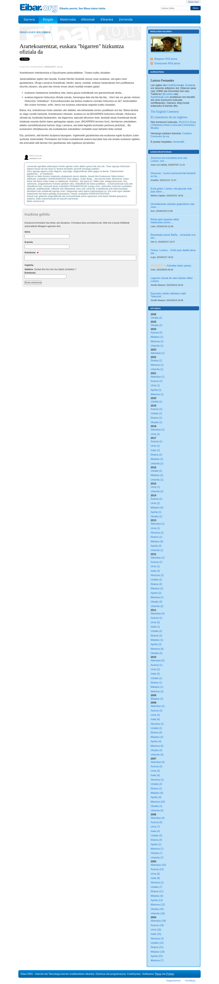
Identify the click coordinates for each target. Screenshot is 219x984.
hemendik (178, 141)
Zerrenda (126, 19)
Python (170, 973)
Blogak (48, 19)
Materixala (68, 19)
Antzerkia (188, 125)
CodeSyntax (174, 85)
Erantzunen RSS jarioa (167, 63)
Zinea (193, 122)
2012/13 (183, 122)
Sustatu (189, 85)
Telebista (157, 125)
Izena (27, 232)
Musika (155, 127)
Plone (158, 973)
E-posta (29, 242)
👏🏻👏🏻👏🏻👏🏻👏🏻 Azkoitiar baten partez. (171, 265)
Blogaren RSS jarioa (165, 58)
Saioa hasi (193, 2)
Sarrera (29, 19)
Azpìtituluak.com (160, 97)
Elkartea (107, 19)
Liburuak (177, 125)
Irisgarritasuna (173, 980)
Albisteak (88, 19)
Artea (167, 125)
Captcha (29, 265)
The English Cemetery (165, 111)
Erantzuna (31, 252)
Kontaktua (190, 980)
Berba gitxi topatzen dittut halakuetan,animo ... (165, 221)
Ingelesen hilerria (35, 32)
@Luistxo (167, 94)
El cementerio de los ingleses (169, 117)
